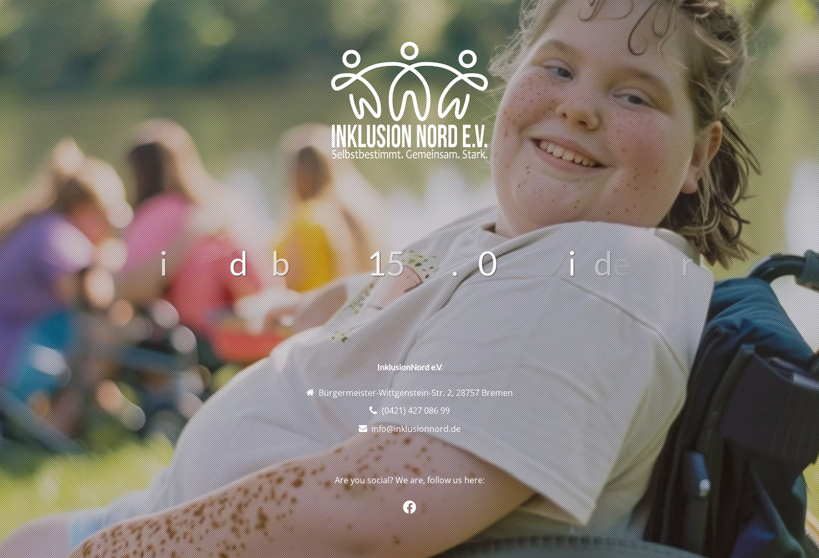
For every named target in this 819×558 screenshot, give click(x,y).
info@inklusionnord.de (416, 429)
